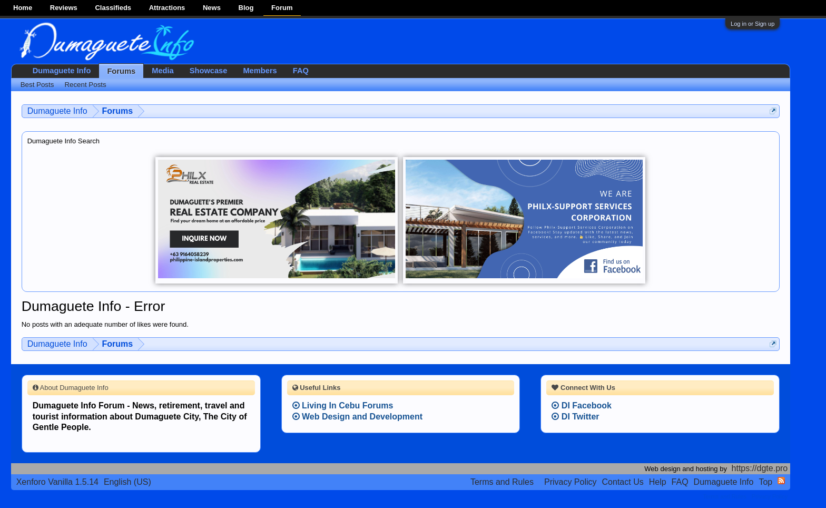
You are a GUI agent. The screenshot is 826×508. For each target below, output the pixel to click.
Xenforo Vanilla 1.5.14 (57, 481)
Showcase (209, 70)
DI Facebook (582, 405)
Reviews (63, 8)
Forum (281, 8)
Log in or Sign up (752, 24)
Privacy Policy (570, 481)
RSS (781, 480)
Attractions (167, 8)
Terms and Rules (502, 481)
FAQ (301, 70)
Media (163, 70)
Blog (246, 8)
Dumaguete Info (62, 70)
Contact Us (623, 481)
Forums (121, 71)
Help (657, 481)
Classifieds (113, 8)
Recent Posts (85, 85)
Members (260, 70)
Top (765, 481)
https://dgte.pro (760, 468)
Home (22, 8)
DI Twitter (575, 416)
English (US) (127, 481)
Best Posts (37, 85)
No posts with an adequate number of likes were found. (105, 324)
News (212, 8)
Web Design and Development (357, 416)
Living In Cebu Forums (343, 405)
